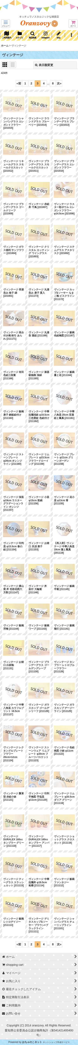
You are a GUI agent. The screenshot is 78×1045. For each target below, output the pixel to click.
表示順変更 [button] (44, 65)
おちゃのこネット (32, 1042)
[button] (5, 23)
